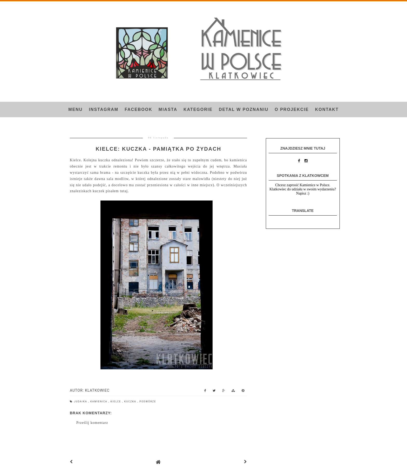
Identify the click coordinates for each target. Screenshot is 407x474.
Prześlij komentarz (92, 423)
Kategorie (198, 109)
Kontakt (327, 109)
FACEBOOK (138, 109)
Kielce (116, 401)
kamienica (99, 401)
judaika (81, 401)
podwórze (147, 401)
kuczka (130, 401)
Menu (75, 109)
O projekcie (292, 109)
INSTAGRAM (103, 109)
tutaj (124, 191)
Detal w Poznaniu (243, 109)
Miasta (168, 109)
